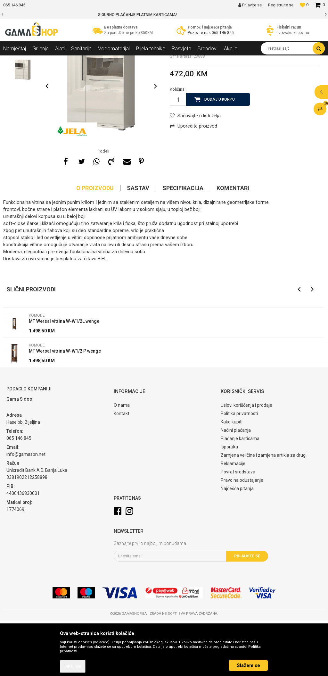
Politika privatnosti (239, 469)
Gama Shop (13, 60)
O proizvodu (95, 243)
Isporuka (229, 502)
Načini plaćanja (236, 485)
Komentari (233, 243)
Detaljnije (72, 666)
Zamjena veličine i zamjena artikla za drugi (264, 510)
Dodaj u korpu (219, 155)
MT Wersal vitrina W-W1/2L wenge (64, 376)
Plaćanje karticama (240, 494)
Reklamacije (233, 519)
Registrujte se (280, 5)
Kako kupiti (231, 477)
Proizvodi (38, 60)
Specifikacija (182, 243)
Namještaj (61, 60)
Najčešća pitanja (237, 544)
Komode (112, 60)
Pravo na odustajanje (242, 535)
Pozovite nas (200, 32)
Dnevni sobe (88, 60)
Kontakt (121, 469)
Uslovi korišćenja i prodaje (246, 460)
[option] (164, 15)
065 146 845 (223, 32)
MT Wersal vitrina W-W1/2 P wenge (65, 406)
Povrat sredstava (238, 527)
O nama (122, 460)
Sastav (138, 243)
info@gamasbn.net (25, 509)
